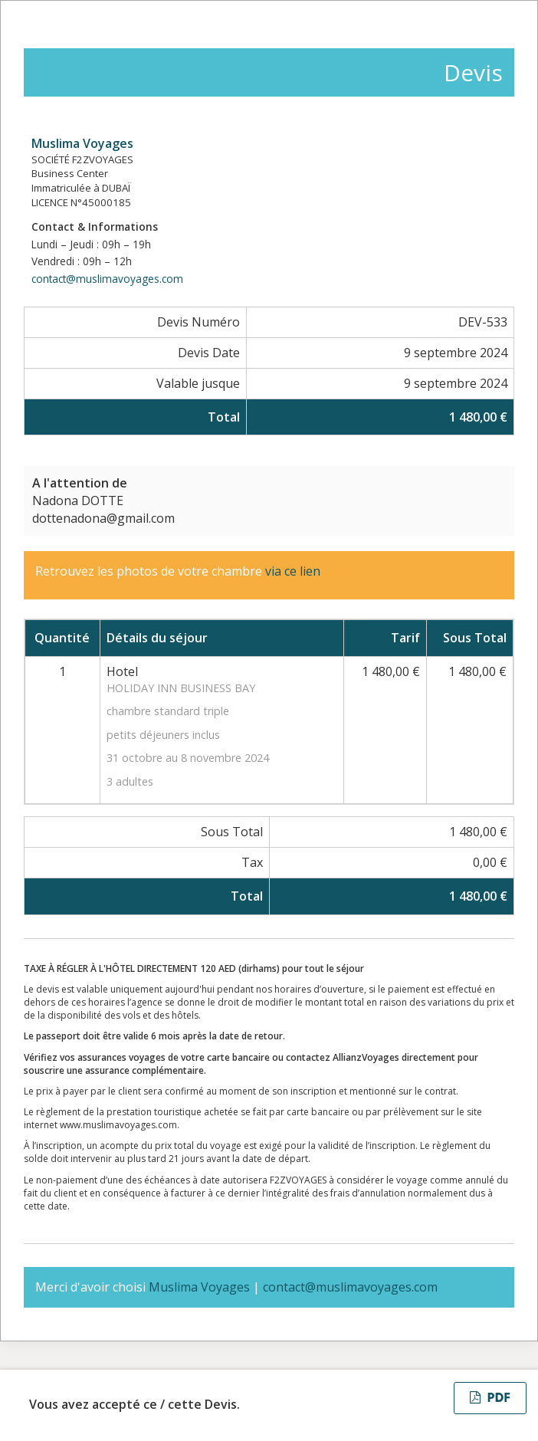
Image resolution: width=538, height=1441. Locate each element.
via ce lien (294, 571)
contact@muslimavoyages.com (107, 278)
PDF (490, 1398)
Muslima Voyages (82, 143)
